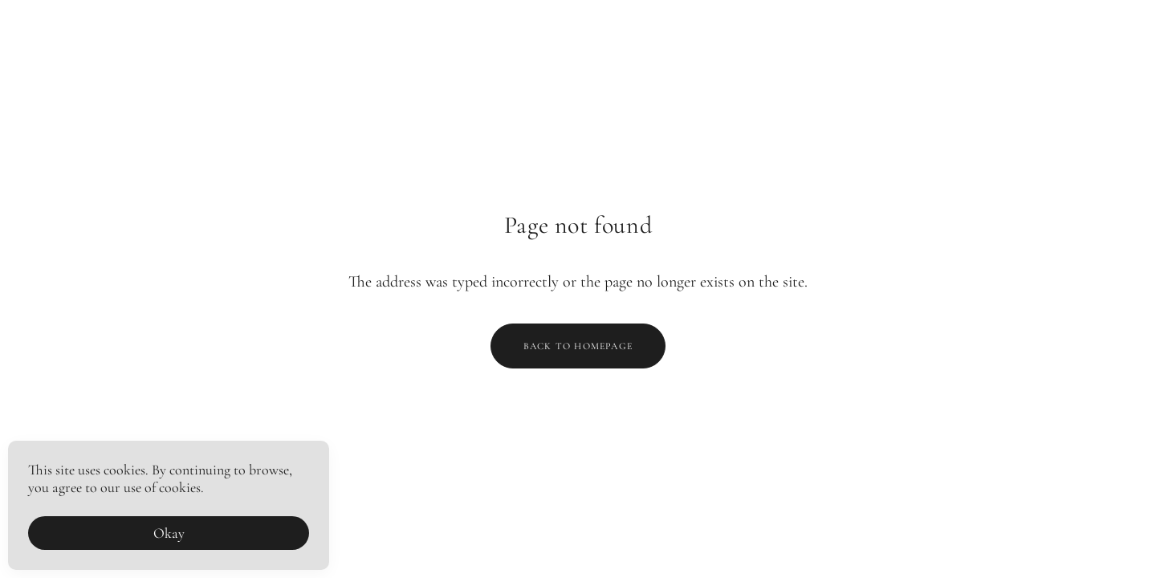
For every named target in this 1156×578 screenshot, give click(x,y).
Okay (169, 533)
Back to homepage (578, 346)
